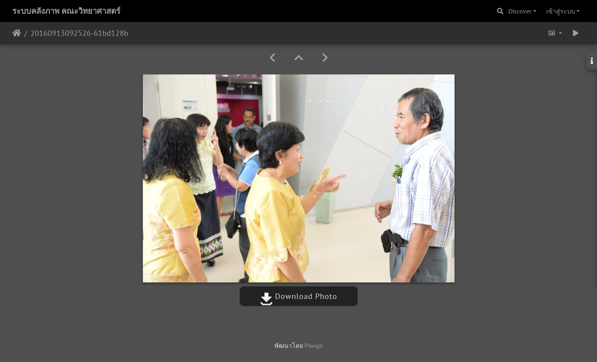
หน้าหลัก (16, 33)
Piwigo (314, 345)
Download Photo (298, 296)
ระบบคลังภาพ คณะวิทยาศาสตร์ (66, 11)
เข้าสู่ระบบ (560, 11)
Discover (519, 11)
